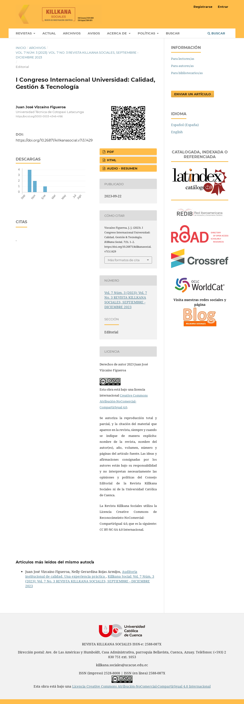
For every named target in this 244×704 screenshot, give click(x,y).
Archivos (72, 33)
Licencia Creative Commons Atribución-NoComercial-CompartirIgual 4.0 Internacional (141, 686)
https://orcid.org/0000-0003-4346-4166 (39, 116)
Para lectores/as (182, 59)
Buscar (173, 33)
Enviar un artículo (192, 94)
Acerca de (117, 33)
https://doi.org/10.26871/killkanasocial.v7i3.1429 (54, 140)
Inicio (21, 48)
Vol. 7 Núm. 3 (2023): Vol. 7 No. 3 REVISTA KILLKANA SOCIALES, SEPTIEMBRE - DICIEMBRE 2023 (77, 55)
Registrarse (202, 7)
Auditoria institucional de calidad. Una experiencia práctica (81, 574)
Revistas (24, 33)
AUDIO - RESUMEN (121, 168)
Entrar (223, 7)
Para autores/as (182, 66)
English (177, 132)
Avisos (94, 33)
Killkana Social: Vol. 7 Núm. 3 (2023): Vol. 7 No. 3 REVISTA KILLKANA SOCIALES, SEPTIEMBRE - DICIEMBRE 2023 (89, 581)
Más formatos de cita (124, 260)
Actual (49, 33)
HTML (111, 160)
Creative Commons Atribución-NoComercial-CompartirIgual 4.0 (124, 401)
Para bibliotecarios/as (187, 73)
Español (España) (185, 125)
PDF (110, 152)
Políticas (147, 33)
